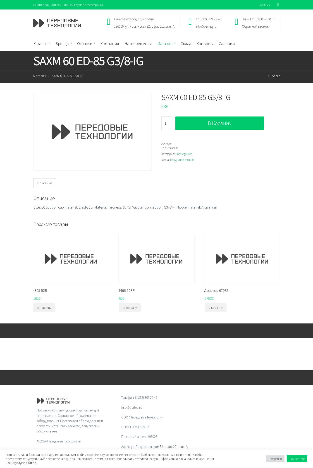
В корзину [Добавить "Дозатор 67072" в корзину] (215, 308)
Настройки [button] (275, 459)
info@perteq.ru (206, 26)
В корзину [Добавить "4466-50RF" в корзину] (130, 308)
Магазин (39, 76)
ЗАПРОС (265, 5)
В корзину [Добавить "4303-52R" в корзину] (44, 308)
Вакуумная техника (182, 160)
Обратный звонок (255, 26)
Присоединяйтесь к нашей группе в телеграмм (68, 4)
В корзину (219, 123)
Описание (44, 183)
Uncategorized (183, 154)
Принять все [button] (297, 459)
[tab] (44, 183)
